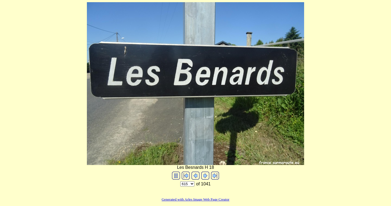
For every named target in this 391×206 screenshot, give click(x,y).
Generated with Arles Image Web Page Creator (195, 199)
